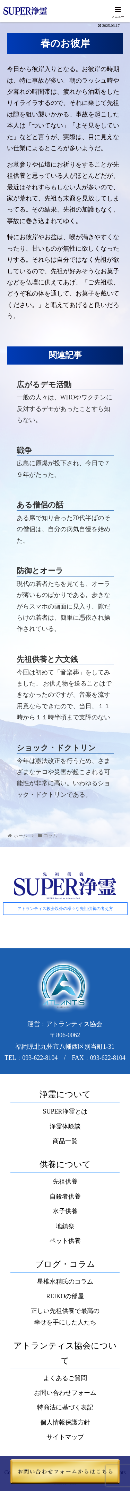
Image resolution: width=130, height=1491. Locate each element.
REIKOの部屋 (65, 1296)
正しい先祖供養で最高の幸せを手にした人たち (65, 1316)
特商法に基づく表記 (65, 1407)
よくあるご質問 (65, 1378)
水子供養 (65, 1211)
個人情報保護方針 (65, 1422)
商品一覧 (65, 1141)
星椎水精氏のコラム (65, 1281)
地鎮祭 (65, 1226)
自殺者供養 (65, 1196)
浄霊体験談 (65, 1126)
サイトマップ (65, 1436)
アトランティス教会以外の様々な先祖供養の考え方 (65, 908)
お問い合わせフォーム (65, 1392)
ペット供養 (65, 1240)
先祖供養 (65, 1181)
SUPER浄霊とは (65, 1111)
